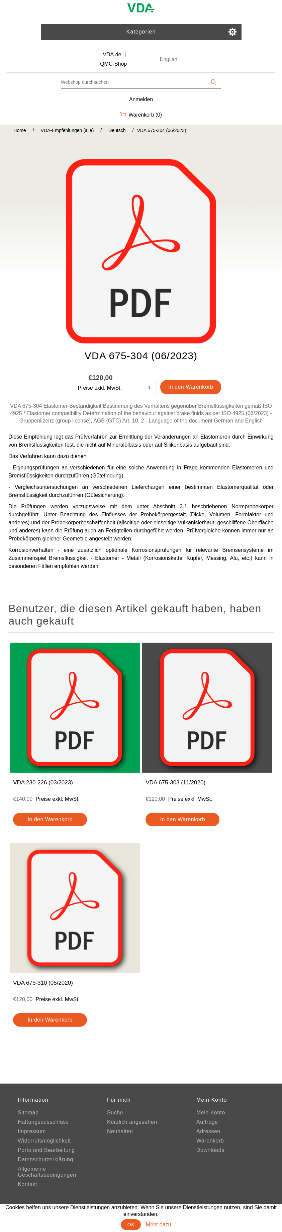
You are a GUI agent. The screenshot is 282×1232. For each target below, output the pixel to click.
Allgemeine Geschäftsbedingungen (47, 1172)
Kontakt (27, 1184)
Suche (115, 1112)
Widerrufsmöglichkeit (44, 1141)
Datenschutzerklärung (45, 1159)
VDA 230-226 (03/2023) (43, 782)
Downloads (210, 1150)
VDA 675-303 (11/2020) (175, 782)
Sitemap (28, 1112)
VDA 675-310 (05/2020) (43, 983)
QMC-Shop (113, 64)
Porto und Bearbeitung (46, 1150)
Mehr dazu (158, 1224)
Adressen (208, 1131)
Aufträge (207, 1122)
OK (130, 1224)
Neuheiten (120, 1131)
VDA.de (112, 54)
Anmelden (141, 99)
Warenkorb (210, 1141)
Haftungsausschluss (43, 1122)
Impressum (32, 1131)
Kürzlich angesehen (132, 1122)
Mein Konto (210, 1112)
